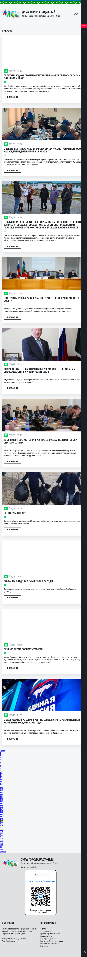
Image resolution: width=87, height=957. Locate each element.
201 (1, 825)
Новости (84, 26)
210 (1, 845)
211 (1, 847)
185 (1, 790)
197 (1, 817)
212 (1, 850)
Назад (2, 751)
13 (1, 779)
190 (1, 801)
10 (1, 773)
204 (1, 832)
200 (1, 823)
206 (1, 836)
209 (1, 843)
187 (1, 795)
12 (1, 777)
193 (1, 808)
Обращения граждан (48, 939)
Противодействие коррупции (51, 941)
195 (1, 812)
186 (1, 793)
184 (1, 788)
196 (1, 814)
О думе (43, 929)
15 (1, 784)
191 (1, 803)
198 (1, 819)
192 (1, 806)
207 (1, 839)
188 (1, 797)
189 (1, 799)
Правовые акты (46, 936)
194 (1, 810)
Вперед (3, 852)
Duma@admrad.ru (8, 941)
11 (1, 775)
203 (1, 830)
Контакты (44, 946)
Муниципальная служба (49, 943)
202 (1, 828)
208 (1, 841)
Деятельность (45, 931)
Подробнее (12, 97)
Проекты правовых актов (50, 934)
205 (1, 834)
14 (1, 782)
